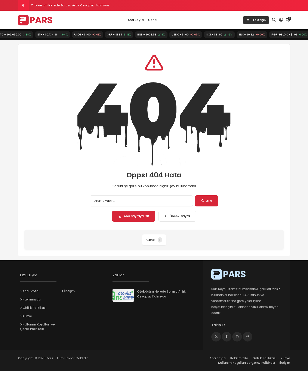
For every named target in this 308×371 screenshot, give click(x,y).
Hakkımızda (31, 299)
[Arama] (274, 20)
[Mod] (281, 20)
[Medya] (216, 337)
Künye (27, 316)
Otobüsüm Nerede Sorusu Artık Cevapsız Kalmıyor (70, 5)
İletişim (69, 291)
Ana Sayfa (136, 20)
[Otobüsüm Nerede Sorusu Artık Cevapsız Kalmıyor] (123, 295)
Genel (152, 20)
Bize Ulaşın (256, 20)
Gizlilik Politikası (34, 308)
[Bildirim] (288, 20)
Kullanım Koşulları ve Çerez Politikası (37, 326)
